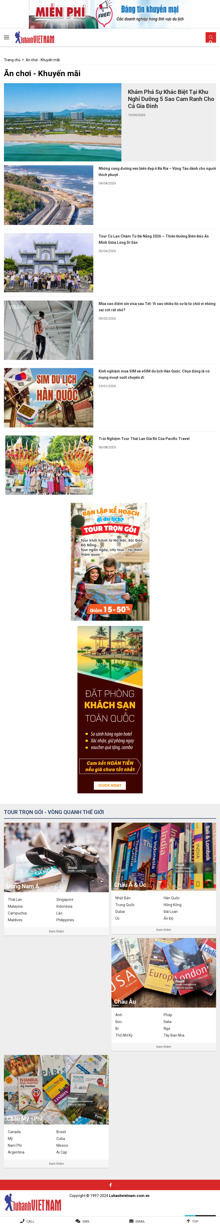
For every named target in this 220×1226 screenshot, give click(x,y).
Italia (167, 1022)
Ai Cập (61, 1152)
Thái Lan (15, 899)
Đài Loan (171, 911)
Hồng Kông (172, 905)
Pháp (168, 1015)
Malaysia (15, 906)
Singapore (64, 899)
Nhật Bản (123, 898)
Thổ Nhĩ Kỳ (124, 1035)
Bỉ (117, 1028)
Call (30, 1221)
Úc (117, 918)
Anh (118, 1015)
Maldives (15, 920)
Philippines (65, 920)
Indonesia (64, 906)
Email (140, 1221)
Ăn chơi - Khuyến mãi (43, 60)
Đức (118, 1022)
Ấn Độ (168, 918)
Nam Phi (15, 1145)
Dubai (120, 911)
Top (195, 1221)
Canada (14, 1132)
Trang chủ (12, 60)
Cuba (60, 1139)
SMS (85, 1221)
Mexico (62, 1145)
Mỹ (10, 1139)
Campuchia (17, 913)
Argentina (16, 1152)
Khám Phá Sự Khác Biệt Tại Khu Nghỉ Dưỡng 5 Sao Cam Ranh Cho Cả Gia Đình (171, 99)
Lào (59, 913)
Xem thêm (56, 931)
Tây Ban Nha (174, 1035)
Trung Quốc (125, 905)
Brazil (61, 1132)
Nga (167, 1028)
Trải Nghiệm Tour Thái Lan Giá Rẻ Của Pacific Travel (144, 439)
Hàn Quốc (172, 898)
